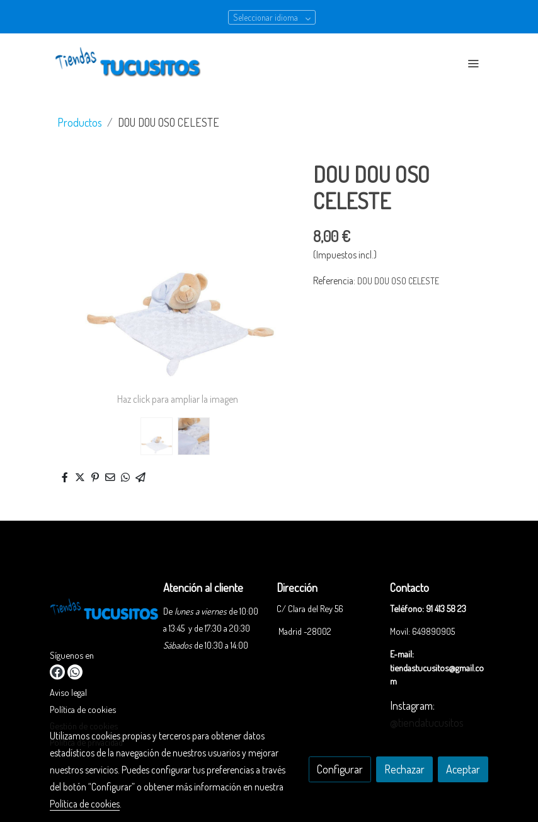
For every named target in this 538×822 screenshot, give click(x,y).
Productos (79, 122)
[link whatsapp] (75, 672)
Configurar (340, 769)
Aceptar (463, 769)
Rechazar (404, 769)
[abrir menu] (473, 63)
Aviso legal (68, 692)
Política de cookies (83, 709)
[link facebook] (57, 672)
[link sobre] (99, 613)
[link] (130, 63)
